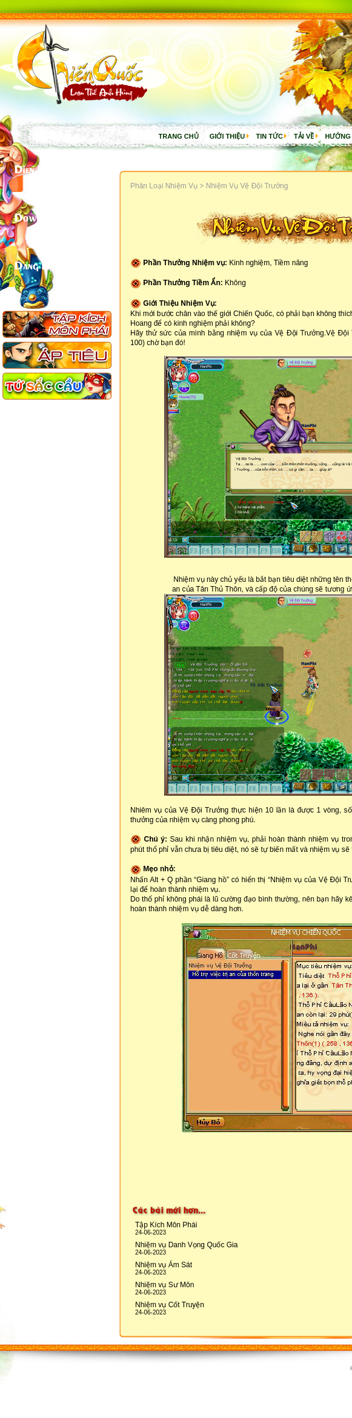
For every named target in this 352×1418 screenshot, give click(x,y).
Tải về (304, 136)
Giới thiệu (227, 136)
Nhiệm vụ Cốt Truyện (169, 1305)
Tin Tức (269, 136)
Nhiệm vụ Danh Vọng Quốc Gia (186, 1245)
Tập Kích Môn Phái (166, 1225)
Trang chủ (179, 136)
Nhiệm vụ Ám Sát (163, 1265)
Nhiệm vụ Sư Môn (164, 1285)
